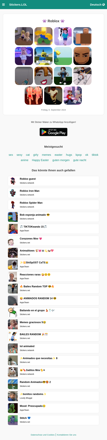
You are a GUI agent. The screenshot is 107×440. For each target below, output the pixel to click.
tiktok (95, 154)
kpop (79, 154)
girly (35, 154)
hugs (69, 154)
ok (86, 154)
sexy (19, 154)
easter (58, 154)
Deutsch (97, 4)
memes (46, 154)
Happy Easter (40, 160)
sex (11, 154)
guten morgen (61, 160)
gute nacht (79, 160)
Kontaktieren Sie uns (66, 435)
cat (28, 154)
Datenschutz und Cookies (43, 435)
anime (24, 160)
